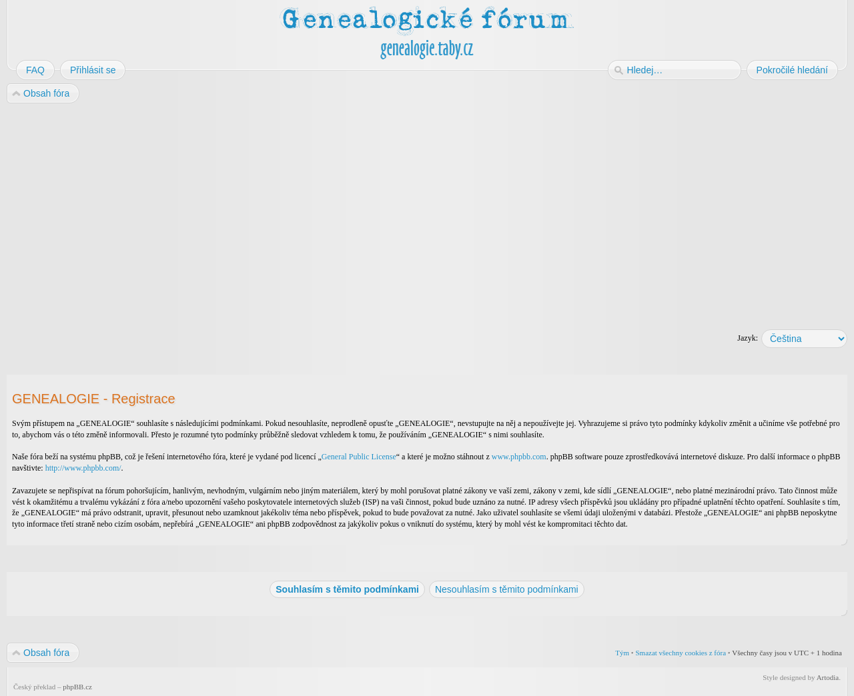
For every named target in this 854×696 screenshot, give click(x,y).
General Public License (359, 456)
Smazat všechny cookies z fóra (680, 653)
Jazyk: (747, 338)
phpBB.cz (77, 687)
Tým (622, 653)
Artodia (828, 677)
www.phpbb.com (519, 456)
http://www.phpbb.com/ (83, 468)
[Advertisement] (408, 212)
